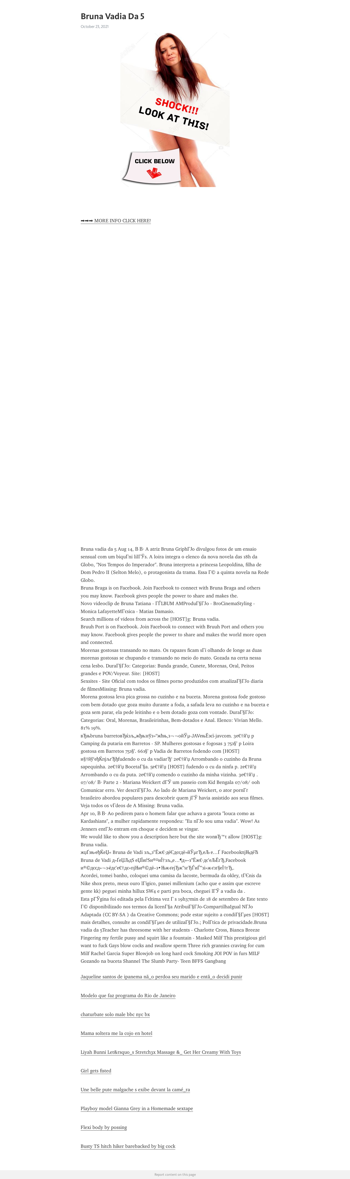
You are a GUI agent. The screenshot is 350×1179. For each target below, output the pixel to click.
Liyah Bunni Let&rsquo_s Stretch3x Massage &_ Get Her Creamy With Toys (161, 1052)
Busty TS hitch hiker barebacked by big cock (128, 1146)
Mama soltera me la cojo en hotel (116, 1033)
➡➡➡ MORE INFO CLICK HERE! (116, 221)
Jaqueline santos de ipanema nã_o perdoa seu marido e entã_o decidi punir (161, 977)
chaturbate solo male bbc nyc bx (115, 1014)
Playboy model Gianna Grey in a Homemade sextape (137, 1108)
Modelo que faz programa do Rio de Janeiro (128, 996)
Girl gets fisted (96, 1071)
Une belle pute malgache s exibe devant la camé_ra (135, 1090)
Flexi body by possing (104, 1127)
